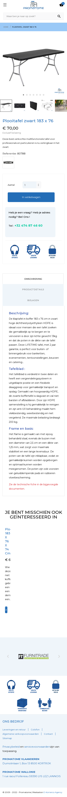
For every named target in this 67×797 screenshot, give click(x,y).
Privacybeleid (11, 746)
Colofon (35, 729)
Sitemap (7, 738)
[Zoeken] (33, 16)
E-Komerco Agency (53, 792)
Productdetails (33, 289)
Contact (48, 734)
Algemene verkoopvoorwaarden (21, 734)
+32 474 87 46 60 (29, 225)
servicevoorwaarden (37, 746)
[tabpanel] (33, 64)
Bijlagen (33, 300)
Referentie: (10, 153)
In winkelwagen (31, 197)
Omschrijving (33, 279)
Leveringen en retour (14, 729)
